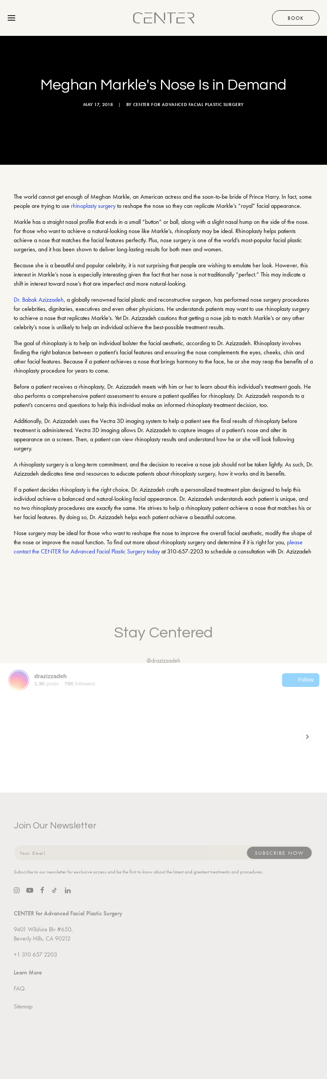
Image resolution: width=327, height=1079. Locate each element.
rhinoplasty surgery (93, 206)
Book (296, 18)
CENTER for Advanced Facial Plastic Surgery (188, 104)
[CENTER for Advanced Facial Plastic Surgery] (163, 18)
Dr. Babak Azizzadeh (39, 300)
